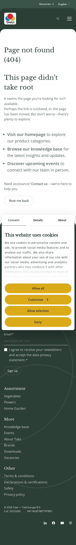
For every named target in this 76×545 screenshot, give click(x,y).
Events (9, 433)
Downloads (12, 451)
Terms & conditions (19, 476)
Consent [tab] (14, 220)
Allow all (38, 288)
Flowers (10, 402)
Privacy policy (14, 494)
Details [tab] (38, 220)
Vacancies (11, 458)
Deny (38, 322)
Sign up (12, 371)
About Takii (12, 439)
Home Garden (15, 408)
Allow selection (38, 311)
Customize (38, 300)
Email (8, 334)
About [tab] (62, 220)
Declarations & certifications (25, 482)
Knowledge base (16, 427)
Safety (8, 488)
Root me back (19, 201)
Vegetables (12, 396)
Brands (9, 445)
